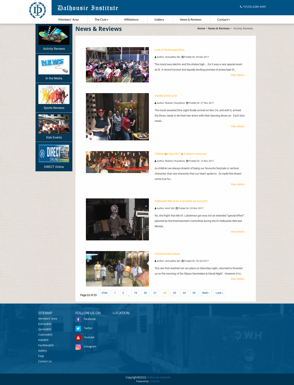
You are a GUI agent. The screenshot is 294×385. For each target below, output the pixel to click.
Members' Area (68, 19)
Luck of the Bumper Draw (170, 49)
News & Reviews (190, 19)
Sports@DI (44, 329)
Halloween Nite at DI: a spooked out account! (181, 201)
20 (145, 292)
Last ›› (219, 292)
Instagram (85, 346)
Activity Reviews (53, 38)
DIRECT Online (53, 156)
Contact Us (45, 361)
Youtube (84, 337)
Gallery (159, 19)
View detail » (238, 75)
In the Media (53, 67)
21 (155, 292)
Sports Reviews (53, 97)
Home (201, 28)
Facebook (85, 319)
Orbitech (155, 381)
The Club (101, 19)
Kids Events (53, 126)
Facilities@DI (46, 345)
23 (174, 292)
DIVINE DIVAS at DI (166, 95)
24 (184, 292)
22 (164, 292)
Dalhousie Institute (158, 377)
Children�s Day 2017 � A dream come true (180, 153)
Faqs (41, 356)
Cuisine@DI (45, 334)
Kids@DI (43, 340)
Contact (223, 19)
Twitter (84, 328)
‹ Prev (104, 292)
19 (135, 292)
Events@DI (45, 324)
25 (193, 292)
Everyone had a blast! (167, 253)
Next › (205, 292)
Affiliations (131, 19)
